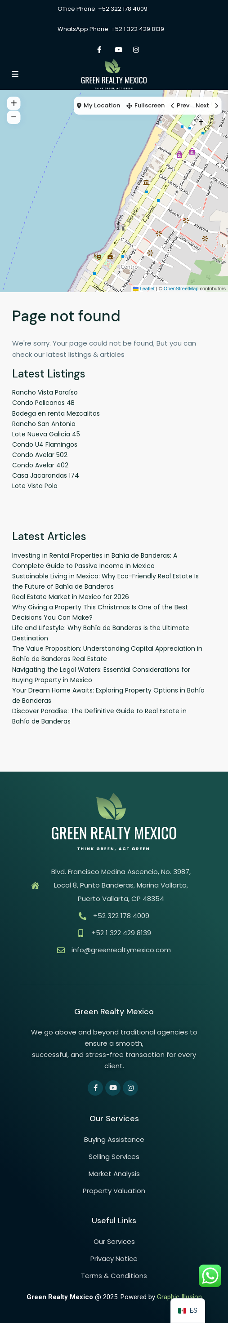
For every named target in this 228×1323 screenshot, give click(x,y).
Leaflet (144, 288)
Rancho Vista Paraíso (45, 392)
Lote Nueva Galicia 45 (46, 434)
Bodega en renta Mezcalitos (56, 413)
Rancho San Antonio (44, 423)
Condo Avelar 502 (39, 454)
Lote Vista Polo (35, 485)
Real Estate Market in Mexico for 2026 (70, 596)
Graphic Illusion (179, 1297)
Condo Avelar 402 (40, 465)
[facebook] (99, 49)
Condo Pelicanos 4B (43, 402)
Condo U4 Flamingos (44, 444)
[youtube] (117, 49)
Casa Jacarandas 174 (45, 475)
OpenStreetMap (181, 288)
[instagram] (136, 49)
